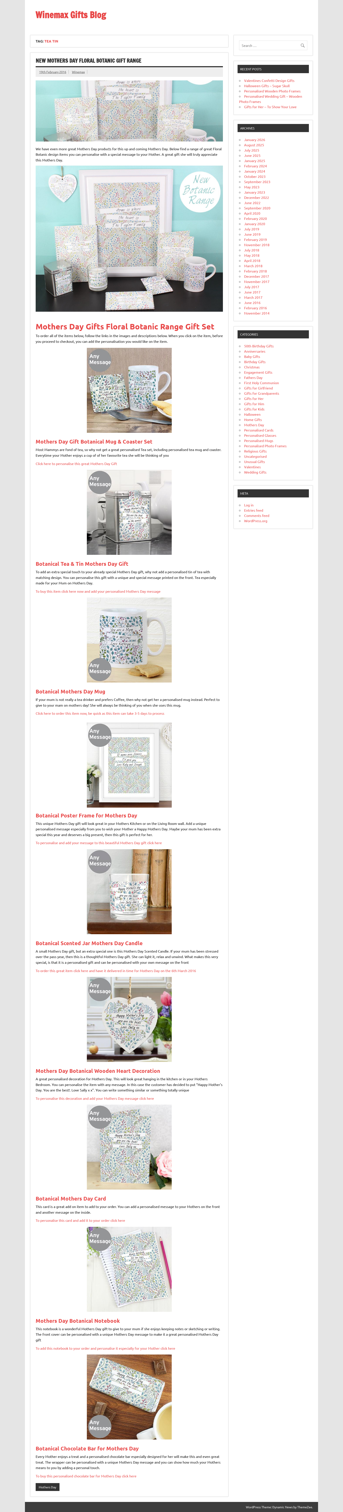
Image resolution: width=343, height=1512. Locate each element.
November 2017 (257, 281)
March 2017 (253, 297)
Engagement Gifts (258, 372)
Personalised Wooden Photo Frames (272, 91)
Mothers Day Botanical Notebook (78, 1320)
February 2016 (255, 308)
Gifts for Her (254, 398)
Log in (249, 505)
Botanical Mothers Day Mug (70, 691)
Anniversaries (254, 351)
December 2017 (256, 276)
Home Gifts (253, 419)
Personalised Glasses (260, 435)
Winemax (78, 72)
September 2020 (257, 208)
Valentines (252, 467)
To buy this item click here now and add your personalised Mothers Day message (98, 591)
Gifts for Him (254, 403)
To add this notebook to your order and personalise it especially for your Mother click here (105, 1348)
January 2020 (254, 223)
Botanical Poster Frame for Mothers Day (86, 815)
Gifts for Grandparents (261, 393)
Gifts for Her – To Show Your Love (270, 106)
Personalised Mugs (258, 440)
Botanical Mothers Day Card (71, 1198)
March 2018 (253, 265)
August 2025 (254, 145)
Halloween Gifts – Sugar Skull (267, 85)
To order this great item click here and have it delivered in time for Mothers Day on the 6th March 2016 (116, 970)
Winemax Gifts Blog (70, 15)
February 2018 (255, 271)
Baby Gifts (252, 356)
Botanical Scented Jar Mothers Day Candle (89, 943)
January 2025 (254, 160)
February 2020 (255, 218)
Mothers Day (47, 1487)
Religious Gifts (255, 451)
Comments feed (256, 515)
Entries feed (253, 510)
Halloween (252, 414)
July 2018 (251, 250)
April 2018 (252, 260)
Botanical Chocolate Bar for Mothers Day (87, 1448)
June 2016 (252, 302)
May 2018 (251, 255)
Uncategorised (255, 456)
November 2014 (257, 313)
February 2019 (255, 239)
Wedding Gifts (255, 472)
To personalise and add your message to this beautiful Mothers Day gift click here (99, 842)
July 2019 (251, 229)
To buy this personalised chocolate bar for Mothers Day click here (86, 1476)
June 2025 (252, 155)
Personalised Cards (258, 430)
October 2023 (255, 176)
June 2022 (252, 202)
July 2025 (251, 150)
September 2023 (257, 181)
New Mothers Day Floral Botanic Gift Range (88, 60)
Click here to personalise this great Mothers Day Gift (76, 463)
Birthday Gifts (255, 361)
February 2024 (255, 166)
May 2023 (251, 187)
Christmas (252, 367)
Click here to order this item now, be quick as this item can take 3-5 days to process (100, 713)
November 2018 (257, 244)
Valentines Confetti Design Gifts (269, 80)
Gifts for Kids (254, 409)
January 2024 (254, 171)
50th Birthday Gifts (259, 346)
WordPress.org (255, 520)
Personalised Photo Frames (265, 446)
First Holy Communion (261, 382)
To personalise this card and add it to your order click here (80, 1220)
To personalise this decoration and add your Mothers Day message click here (95, 1098)
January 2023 (254, 192)
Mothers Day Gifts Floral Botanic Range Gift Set (125, 326)
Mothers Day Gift (94, 441)
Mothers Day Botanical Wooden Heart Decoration (98, 1070)
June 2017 (252, 292)
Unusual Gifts (254, 461)
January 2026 (254, 139)
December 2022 (256, 197)
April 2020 (252, 213)
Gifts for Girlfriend (258, 388)
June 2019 (252, 234)
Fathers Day (253, 377)
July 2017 (251, 287)
